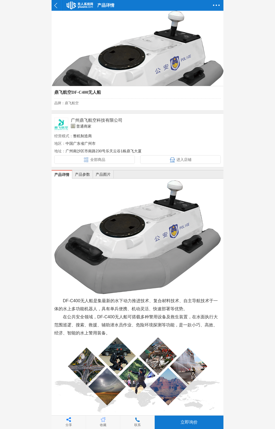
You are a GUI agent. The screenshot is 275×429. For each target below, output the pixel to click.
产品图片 (103, 174)
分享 (69, 425)
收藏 (103, 425)
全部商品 (97, 159)
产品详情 (61, 174)
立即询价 (189, 422)
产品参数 (82, 174)
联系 (137, 425)
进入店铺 (183, 159)
